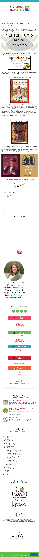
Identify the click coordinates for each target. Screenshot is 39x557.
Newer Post (5, 203)
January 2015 (9, 468)
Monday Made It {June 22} (12, 457)
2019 (6, 434)
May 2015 (8, 466)
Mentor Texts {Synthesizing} (12, 456)
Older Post (33, 203)
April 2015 (8, 467)
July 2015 (8, 447)
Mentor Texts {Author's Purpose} (13, 450)
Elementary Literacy (11, 192)
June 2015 (8, 449)
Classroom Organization (19, 363)
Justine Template (22, 554)
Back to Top (34, 554)
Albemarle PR (18, 555)
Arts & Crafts (19, 326)
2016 (6, 437)
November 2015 (10, 442)
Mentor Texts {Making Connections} (14, 461)
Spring (19, 371)
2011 (6, 474)
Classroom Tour (19, 360)
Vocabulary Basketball (17, 400)
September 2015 (10, 444)
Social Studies (19, 353)
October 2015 (9, 443)
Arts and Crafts (19, 340)
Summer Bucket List (10, 463)
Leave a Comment (5, 191)
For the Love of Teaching (11, 554)
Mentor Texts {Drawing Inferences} (14, 454)
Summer (19, 372)
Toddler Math (19, 320)
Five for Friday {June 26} (11, 453)
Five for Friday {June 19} (11, 460)
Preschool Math (19, 335)
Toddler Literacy (19, 322)
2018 (6, 436)
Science (19, 351)
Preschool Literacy (19, 337)
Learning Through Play (19, 327)
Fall (19, 373)
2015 (6, 439)
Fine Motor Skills (19, 324)
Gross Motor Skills (19, 325)
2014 (6, 470)
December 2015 (10, 440)
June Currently (9, 464)
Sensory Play (19, 323)
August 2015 (9, 446)
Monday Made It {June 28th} (12, 451)
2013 (6, 471)
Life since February (15, 417)
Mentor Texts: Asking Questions (13, 458)
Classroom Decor (19, 362)
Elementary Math (19, 349)
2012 (6, 473)
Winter (19, 374)
